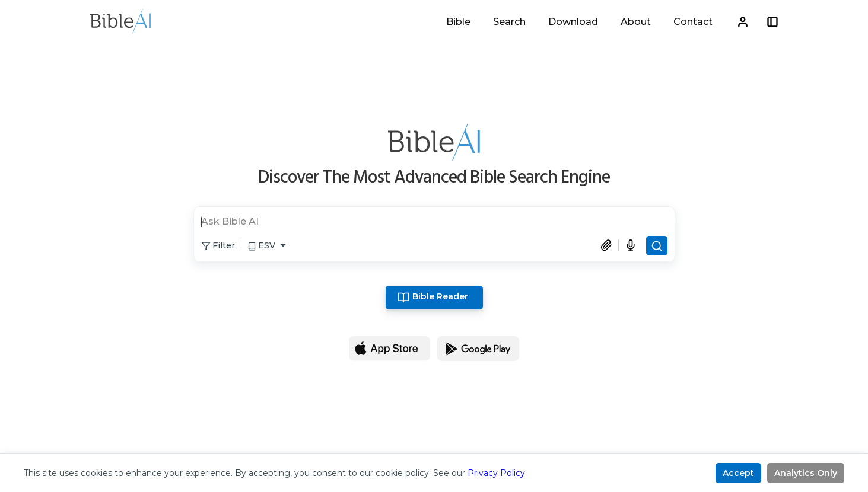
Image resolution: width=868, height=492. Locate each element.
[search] (434, 223)
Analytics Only (805, 473)
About (636, 21)
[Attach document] (609, 245)
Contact (693, 21)
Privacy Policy (496, 473)
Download (573, 21)
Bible (458, 21)
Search (509, 21)
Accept (738, 473)
